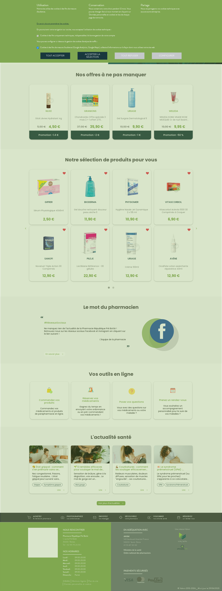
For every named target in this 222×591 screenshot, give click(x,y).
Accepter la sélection (92, 56)
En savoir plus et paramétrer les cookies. (53, 23)
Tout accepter (55, 55)
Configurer (166, 55)
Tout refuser (129, 55)
